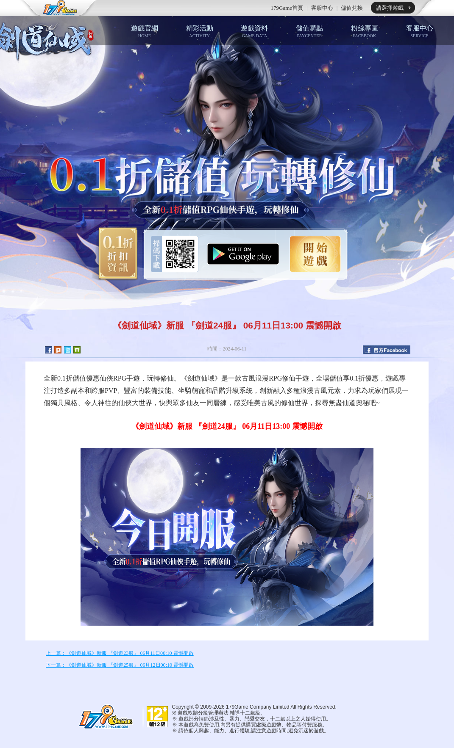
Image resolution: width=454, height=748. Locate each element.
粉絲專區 (364, 31)
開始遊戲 (315, 254)
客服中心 (322, 8)
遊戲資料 (254, 31)
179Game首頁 (287, 8)
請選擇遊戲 (390, 8)
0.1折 (115, 254)
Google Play (243, 254)
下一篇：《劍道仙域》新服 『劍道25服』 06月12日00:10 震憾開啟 (120, 665)
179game (54, 8)
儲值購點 (309, 31)
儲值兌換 (352, 8)
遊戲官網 (144, 31)
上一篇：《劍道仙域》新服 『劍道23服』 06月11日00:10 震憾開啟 (119, 653)
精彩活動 (199, 31)
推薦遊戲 (148, 8)
